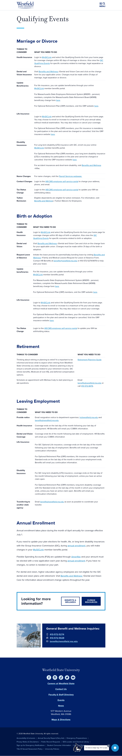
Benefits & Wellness (70, 601)
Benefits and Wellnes (43, 200)
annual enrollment (76, 545)
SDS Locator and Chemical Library (76, 741)
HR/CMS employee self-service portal (61, 181)
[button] (115, 748)
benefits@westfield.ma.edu (65, 260)
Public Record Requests (50, 741)
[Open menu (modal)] (102, 5)
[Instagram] (55, 677)
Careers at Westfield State (61, 683)
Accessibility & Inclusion (26, 738)
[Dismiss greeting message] (108, 745)
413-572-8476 (87, 386)
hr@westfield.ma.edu (89, 417)
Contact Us (61, 689)
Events (61, 700)
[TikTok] (61, 677)
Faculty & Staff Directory (61, 694)
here (58, 100)
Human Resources (91, 601)
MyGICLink (47, 57)
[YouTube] (73, 677)
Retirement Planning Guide (89, 359)
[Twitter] (67, 677)
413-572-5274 (57, 634)
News (61, 705)
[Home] (25, 5)
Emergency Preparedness (77, 738)
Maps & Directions (61, 719)
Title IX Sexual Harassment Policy (29, 749)
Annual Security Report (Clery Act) (51, 738)
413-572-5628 (57, 638)
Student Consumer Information (59, 745)
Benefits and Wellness (48, 71)
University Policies (52, 749)
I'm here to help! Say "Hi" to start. (96, 748)
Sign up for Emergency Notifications (31, 745)
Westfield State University (61, 670)
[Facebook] (49, 677)
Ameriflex (76, 556)
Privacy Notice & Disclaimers (28, 741)
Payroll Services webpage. (70, 176)
